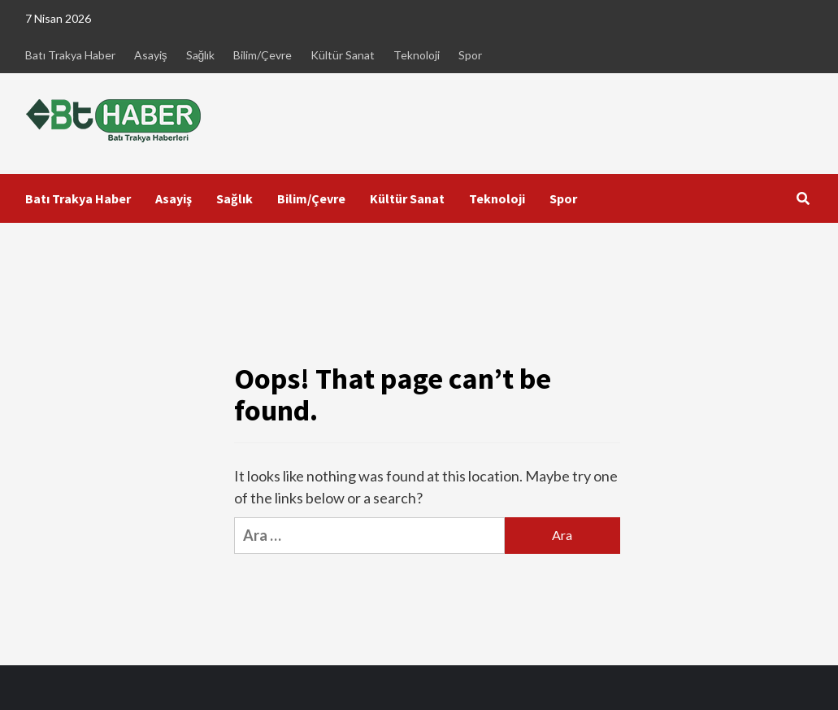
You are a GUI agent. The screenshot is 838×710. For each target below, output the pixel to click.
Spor (470, 55)
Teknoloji (416, 55)
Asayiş (150, 55)
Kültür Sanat (342, 55)
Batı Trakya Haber (70, 55)
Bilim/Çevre (262, 55)
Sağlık (200, 55)
